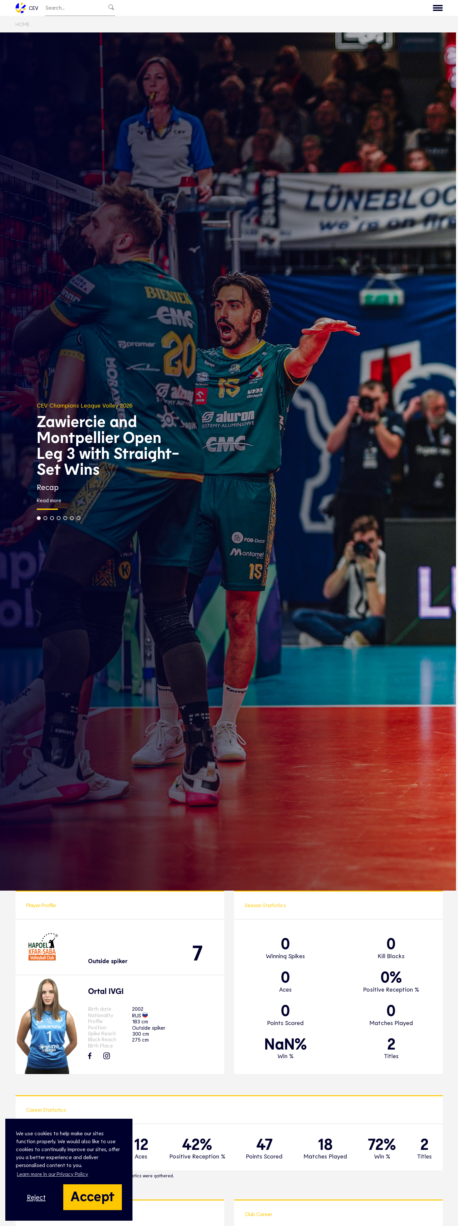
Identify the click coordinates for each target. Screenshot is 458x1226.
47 (264, 1144)
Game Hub (333, 8)
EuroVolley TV (158, 8)
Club (192, 8)
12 (141, 1144)
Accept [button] (93, 1195)
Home (23, 26)
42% (197, 1144)
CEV (27, 8)
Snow (276, 8)
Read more (49, 502)
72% (382, 1144)
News (301, 8)
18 (325, 1144)
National (220, 8)
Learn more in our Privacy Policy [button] (52, 1174)
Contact (425, 8)
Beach (251, 8)
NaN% (285, 1044)
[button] (39, 520)
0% (391, 978)
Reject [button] (36, 1197)
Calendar (369, 8)
